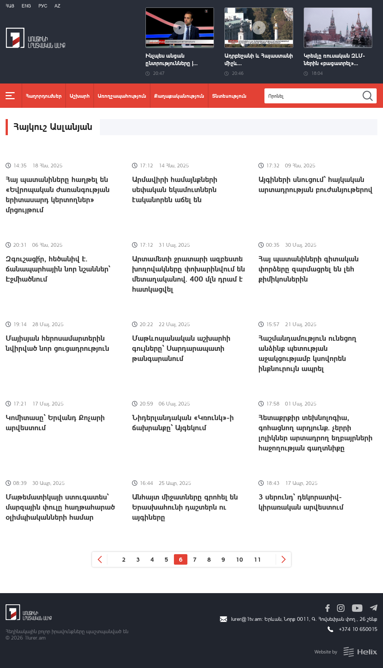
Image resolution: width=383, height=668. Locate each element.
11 (257, 559)
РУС (43, 6)
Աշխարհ (80, 95)
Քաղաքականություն (179, 95)
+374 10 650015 (358, 629)
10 (239, 559)
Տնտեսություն (229, 95)
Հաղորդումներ (44, 95)
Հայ (10, 6)
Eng (26, 6)
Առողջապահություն (122, 95)
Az (57, 6)
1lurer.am (35, 637)
